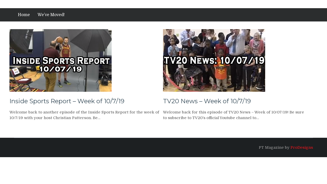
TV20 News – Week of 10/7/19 (207, 101)
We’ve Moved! (51, 15)
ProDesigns (301, 147)
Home (24, 15)
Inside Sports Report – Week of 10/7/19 (66, 101)
